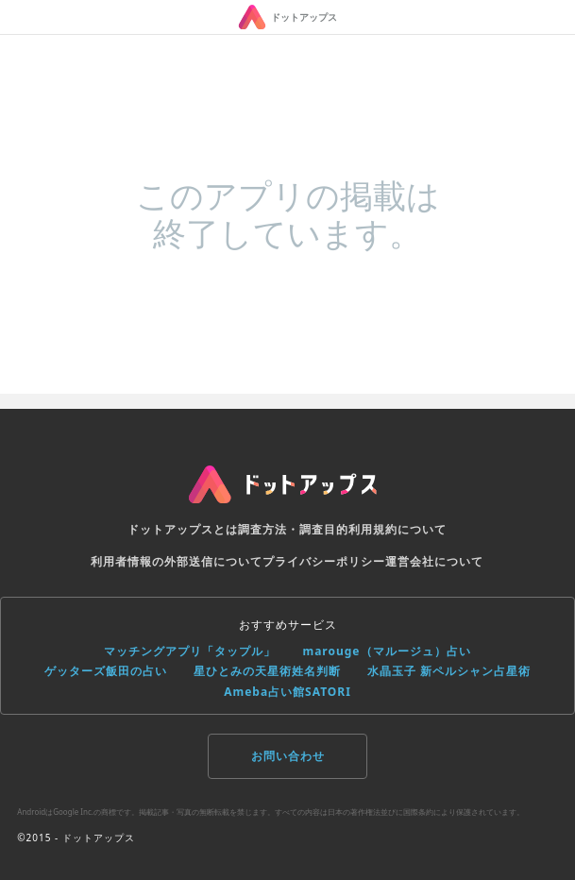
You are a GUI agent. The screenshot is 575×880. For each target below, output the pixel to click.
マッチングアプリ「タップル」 (190, 651)
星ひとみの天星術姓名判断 (267, 671)
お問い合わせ (288, 756)
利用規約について (397, 529)
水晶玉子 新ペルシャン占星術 (449, 671)
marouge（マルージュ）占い (386, 651)
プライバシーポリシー (323, 561)
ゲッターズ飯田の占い (105, 671)
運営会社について (434, 561)
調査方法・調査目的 (293, 529)
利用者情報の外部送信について (176, 561)
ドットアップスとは (182, 529)
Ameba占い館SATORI (287, 692)
